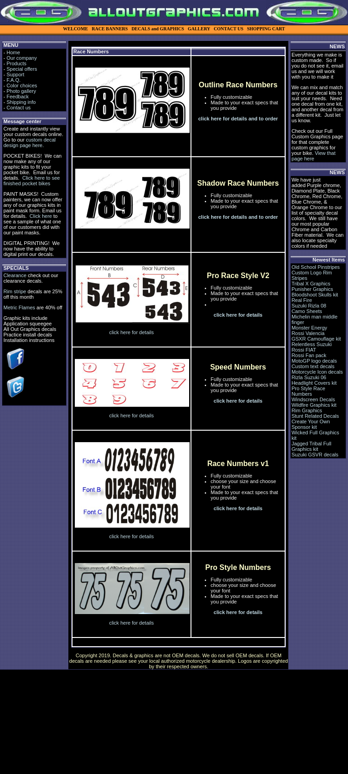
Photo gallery (21, 91)
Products (16, 63)
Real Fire (302, 300)
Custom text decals (313, 366)
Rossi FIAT (304, 350)
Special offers (21, 69)
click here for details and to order (238, 118)
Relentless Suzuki (311, 344)
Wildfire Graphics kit (314, 405)
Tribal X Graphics (311, 283)
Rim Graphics (307, 410)
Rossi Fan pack (309, 355)
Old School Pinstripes (316, 267)
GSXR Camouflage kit (316, 338)
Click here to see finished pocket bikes (31, 180)
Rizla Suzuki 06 (309, 377)
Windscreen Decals (313, 399)
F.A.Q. (13, 80)
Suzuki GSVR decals (315, 454)
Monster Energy (309, 327)
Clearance (14, 275)
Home (13, 52)
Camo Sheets (307, 311)
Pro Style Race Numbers (308, 391)
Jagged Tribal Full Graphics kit (311, 446)
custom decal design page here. (29, 142)
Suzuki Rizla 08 (309, 305)
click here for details (131, 332)
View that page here (314, 155)
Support (15, 74)
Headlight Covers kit (314, 383)
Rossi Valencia (308, 333)
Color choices (21, 85)
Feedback (17, 96)
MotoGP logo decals (314, 361)
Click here (40, 216)
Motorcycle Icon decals (317, 372)
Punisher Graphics (312, 289)
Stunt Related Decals (315, 416)
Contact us (18, 107)
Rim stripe (14, 291)
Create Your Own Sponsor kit (311, 424)
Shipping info (21, 102)
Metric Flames (19, 307)
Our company (21, 58)
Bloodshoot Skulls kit (315, 294)
